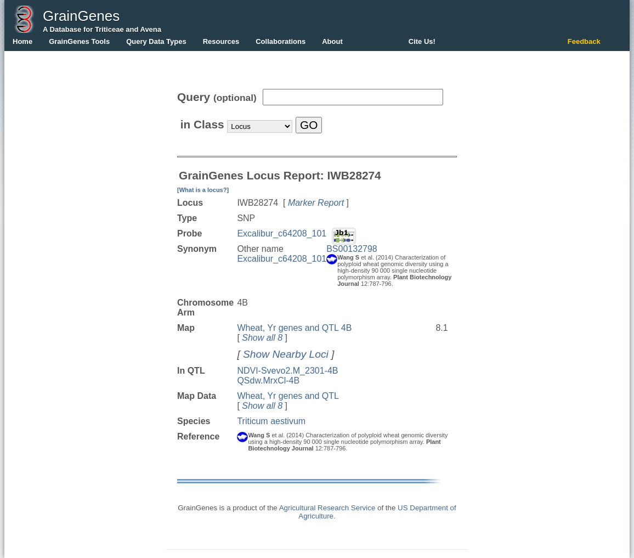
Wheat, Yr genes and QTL (288, 396)
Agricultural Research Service (327, 508)
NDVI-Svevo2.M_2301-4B (287, 370)
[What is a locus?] (203, 190)
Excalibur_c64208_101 (281, 233)
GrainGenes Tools (79, 41)
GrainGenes (81, 16)
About (332, 41)
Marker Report (316, 202)
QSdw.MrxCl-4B (268, 380)
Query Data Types (156, 41)
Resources (221, 41)
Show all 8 (262, 337)
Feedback (584, 41)
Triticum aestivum (271, 421)
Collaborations (280, 41)
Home (22, 41)
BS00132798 (351, 248)
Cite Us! (422, 41)
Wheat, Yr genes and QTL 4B (294, 327)
